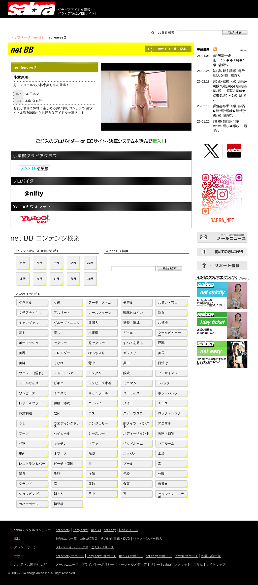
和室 (22, 443)
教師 (57, 413)
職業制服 (25, 413)
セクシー (60, 343)
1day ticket (80, 530)
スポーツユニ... (134, 413)
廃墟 (91, 453)
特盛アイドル (128, 530)
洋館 (91, 474)
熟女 (161, 313)
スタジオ (129, 453)
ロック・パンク (169, 413)
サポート (177, 22)
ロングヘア (96, 373)
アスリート (62, 313)
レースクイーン (99, 313)
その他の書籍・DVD (115, 538)
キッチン (60, 443)
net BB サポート (131, 556)
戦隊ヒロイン (133, 313)
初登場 (58, 504)
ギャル (128, 333)
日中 (91, 494)
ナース (163, 403)
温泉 (22, 474)
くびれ (58, 363)
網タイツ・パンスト (136, 424)
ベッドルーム (133, 443)
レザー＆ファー (30, 403)
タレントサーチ (129, 22)
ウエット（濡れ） (32, 373)
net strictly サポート (70, 556)
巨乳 (161, 343)
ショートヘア (63, 373)
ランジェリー (98, 423)
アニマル (164, 423)
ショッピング (29, 494)
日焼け (163, 363)
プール (128, 463)
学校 (126, 474)
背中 (91, 363)
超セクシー (96, 343)
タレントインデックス (72, 547)
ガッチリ (129, 353)
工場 (161, 453)
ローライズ (131, 393)
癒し (57, 333)
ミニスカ (60, 393)
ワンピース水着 (99, 383)
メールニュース (67, 564)
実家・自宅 (166, 433)
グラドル (25, 302)
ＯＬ (22, 423)
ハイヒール (62, 433)
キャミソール (98, 393)
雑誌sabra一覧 (66, 538)
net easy (110, 530)
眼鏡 (126, 373)
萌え (22, 333)
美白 (126, 363)
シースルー (96, 433)
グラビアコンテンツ (80, 22)
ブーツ (24, 433)
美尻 (161, 353)
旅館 (57, 474)
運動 (91, 484)
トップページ (20, 37)
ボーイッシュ (29, 343)
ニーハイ (95, 403)
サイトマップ (215, 564)
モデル (128, 302)
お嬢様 (163, 323)
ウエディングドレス (67, 424)
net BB (39, 37)
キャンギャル (29, 323)
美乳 (22, 353)
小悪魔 (93, 333)
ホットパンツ (168, 393)
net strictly (63, 530)
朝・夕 (58, 494)
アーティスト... (99, 302)
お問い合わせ (211, 556)
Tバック (164, 383)
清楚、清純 (131, 323)
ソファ (93, 443)
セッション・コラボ (171, 495)
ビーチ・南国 (63, 463)
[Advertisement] (222, 392)
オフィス (60, 453)
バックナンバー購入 (147, 538)
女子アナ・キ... (30, 313)
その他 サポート (187, 556)
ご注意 (198, 564)
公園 (161, 474)
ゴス (91, 413)
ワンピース (27, 393)
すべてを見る (133, 343)
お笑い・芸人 (168, 302)
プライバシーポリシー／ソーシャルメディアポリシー (120, 564)
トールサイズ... (30, 383)
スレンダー (62, 353)
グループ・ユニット (67, 324)
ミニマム (129, 383)
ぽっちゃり (96, 353)
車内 (22, 453)
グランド (25, 484)
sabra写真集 (89, 538)
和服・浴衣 (62, 403)
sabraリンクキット (176, 564)
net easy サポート (159, 556)
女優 (57, 302)
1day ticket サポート (101, 556)
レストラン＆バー (32, 463)
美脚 (22, 363)
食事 (126, 484)
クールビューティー (171, 334)
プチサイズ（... (169, 373)
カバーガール (29, 504)
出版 (32, 22)
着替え (163, 484)
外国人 (93, 323)
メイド (128, 403)
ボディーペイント (136, 433)
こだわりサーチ (102, 547)
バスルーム (166, 443)
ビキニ (58, 383)
